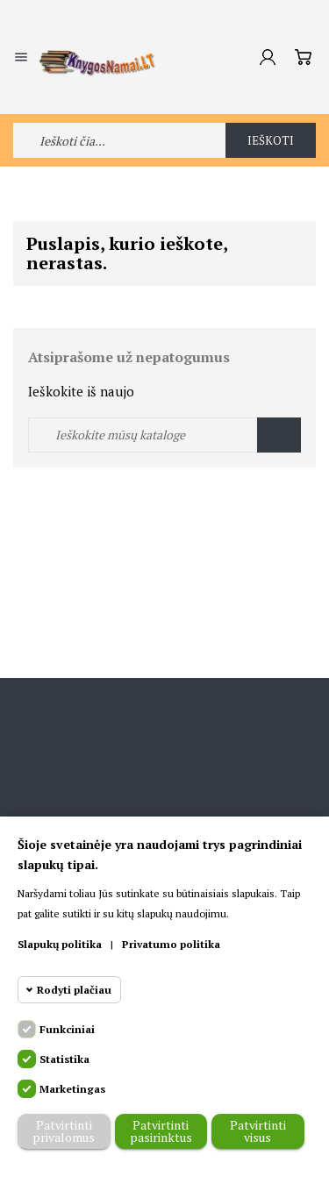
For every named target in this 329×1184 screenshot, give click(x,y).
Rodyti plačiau (74, 989)
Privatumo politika (171, 944)
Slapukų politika (60, 944)
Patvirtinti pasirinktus (161, 1130)
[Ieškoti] (164, 435)
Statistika (64, 1059)
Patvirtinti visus (258, 1130)
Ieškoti (270, 140)
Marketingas (72, 1088)
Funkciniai (67, 1029)
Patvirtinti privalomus (63, 1130)
